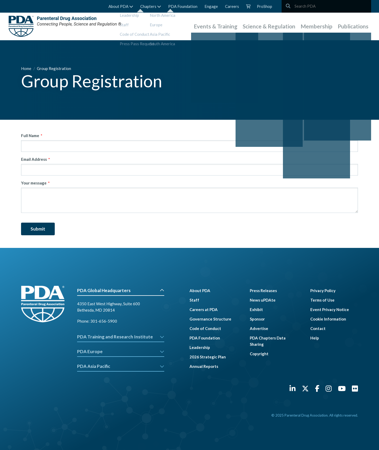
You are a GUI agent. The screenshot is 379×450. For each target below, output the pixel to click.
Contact (318, 328)
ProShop (264, 6)
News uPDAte (263, 300)
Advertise (259, 328)
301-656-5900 (103, 321)
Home (26, 68)
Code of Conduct (205, 328)
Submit (38, 229)
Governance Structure (210, 319)
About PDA (120, 6)
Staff (194, 300)
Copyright (259, 353)
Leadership (200, 347)
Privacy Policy (323, 290)
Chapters (150, 6)
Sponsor (257, 319)
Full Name (30, 135)
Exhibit (256, 309)
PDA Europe (120, 351)
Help (314, 338)
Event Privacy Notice (329, 309)
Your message (34, 183)
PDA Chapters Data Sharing (268, 341)
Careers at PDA (204, 309)
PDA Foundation (182, 6)
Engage (211, 6)
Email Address (34, 159)
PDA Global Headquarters (120, 290)
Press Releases (263, 290)
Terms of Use (322, 300)
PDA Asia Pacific (120, 366)
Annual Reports (204, 366)
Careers (232, 6)
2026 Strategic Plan (208, 356)
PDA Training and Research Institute (120, 336)
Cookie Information (328, 319)
